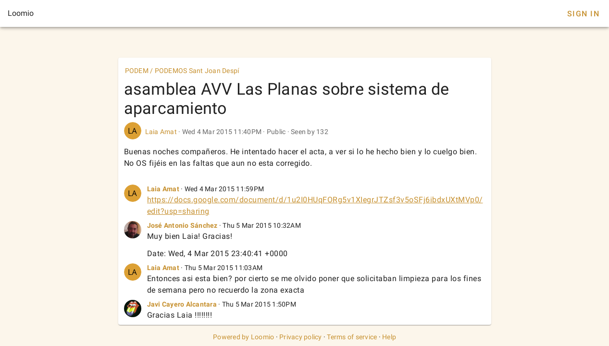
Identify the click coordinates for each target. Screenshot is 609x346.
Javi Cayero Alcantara (182, 304)
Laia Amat (161, 132)
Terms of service (352, 337)
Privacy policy (300, 337)
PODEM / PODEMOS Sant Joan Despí (182, 70)
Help (389, 337)
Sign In (583, 13)
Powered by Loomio (243, 337)
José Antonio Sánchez (182, 225)
